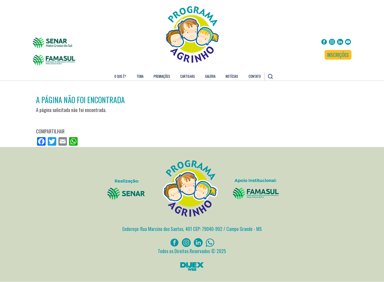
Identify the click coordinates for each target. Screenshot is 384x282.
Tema (140, 76)
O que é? (120, 76)
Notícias (232, 76)
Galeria (210, 76)
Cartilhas (187, 76)
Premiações (162, 76)
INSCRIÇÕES (338, 54)
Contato (255, 76)
